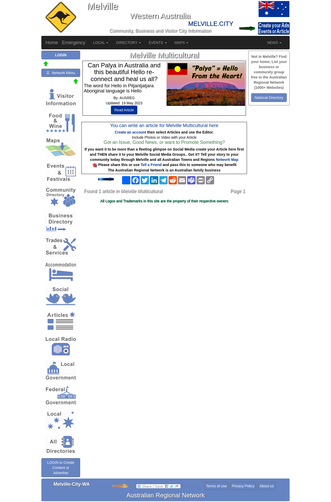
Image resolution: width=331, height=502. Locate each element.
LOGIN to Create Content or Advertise (60, 467)
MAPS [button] (182, 43)
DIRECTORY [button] (128, 43)
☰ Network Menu (60, 73)
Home (52, 42)
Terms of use (216, 486)
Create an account (130, 132)
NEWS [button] (274, 43)
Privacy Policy (243, 486)
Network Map (227, 160)
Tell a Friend (151, 165)
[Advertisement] (164, 246)
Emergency (73, 42)
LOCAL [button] (100, 43)
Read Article (124, 110)
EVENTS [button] (158, 43)
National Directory (268, 98)
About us (267, 486)
